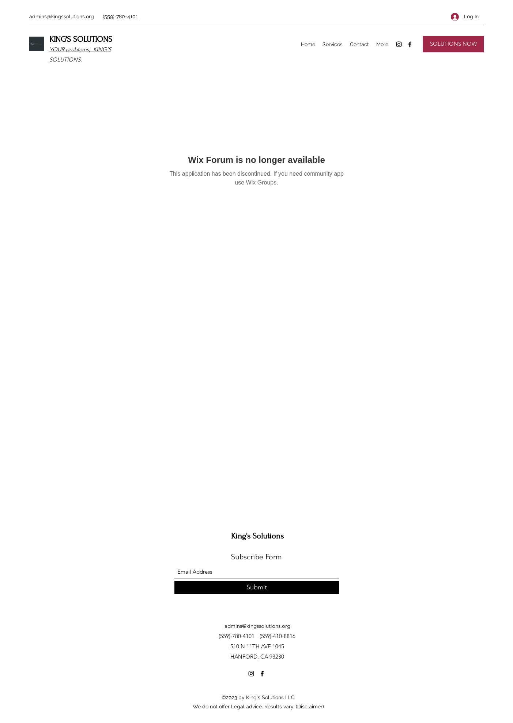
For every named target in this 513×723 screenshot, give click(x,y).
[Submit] (256, 587)
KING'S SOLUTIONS (80, 39)
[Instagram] (399, 44)
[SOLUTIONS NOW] (453, 44)
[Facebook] (410, 44)
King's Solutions (257, 536)
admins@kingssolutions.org (61, 16)
